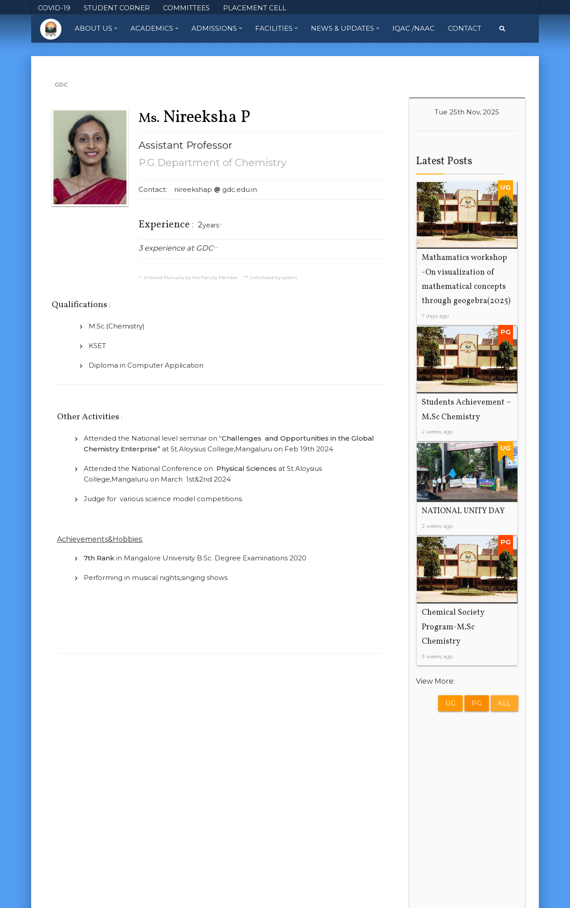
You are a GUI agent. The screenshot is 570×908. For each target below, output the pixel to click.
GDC (61, 84)
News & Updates (345, 28)
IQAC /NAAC (413, 28)
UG (450, 703)
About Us (96, 28)
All (504, 703)
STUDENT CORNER (117, 7)
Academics (154, 28)
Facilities (276, 28)
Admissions (216, 28)
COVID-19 (54, 7)
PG (477, 703)
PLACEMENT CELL (254, 7)
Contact (464, 28)
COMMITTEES (186, 7)
